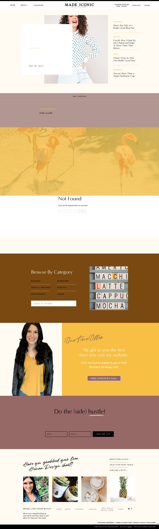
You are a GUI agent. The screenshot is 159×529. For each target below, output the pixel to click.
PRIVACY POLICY (139, 522)
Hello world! (45, 113)
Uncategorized (47, 109)
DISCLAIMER (151, 522)
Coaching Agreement (106, 522)
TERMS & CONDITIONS (124, 522)
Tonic (129, 526)
